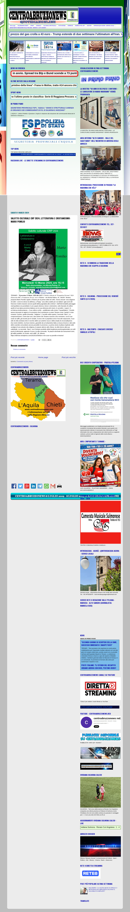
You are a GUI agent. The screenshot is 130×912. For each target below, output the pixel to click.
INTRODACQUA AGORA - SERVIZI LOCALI (104, 25)
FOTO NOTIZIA (61, 25)
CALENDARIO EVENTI (22, 25)
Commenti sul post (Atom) (25, 361)
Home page (12, 25)
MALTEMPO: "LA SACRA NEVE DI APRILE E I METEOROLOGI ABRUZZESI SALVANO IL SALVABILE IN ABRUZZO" (103, 889)
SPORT (32, 25)
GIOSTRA (89, 25)
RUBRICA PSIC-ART (80, 25)
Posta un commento (19, 349)
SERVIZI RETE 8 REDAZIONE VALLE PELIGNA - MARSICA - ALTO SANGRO (28, 27)
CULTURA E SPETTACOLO (49, 25)
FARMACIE (70, 25)
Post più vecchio (69, 357)
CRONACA (38, 25)
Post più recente (18, 357)
